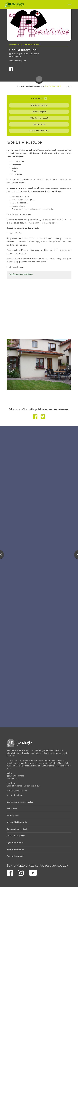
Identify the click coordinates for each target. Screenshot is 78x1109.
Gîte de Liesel (39, 124)
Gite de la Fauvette (39, 105)
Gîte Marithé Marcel (39, 118)
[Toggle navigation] (69, 4)
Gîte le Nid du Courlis (39, 131)
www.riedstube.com (17, 61)
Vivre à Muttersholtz (17, 823)
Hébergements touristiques (24, 44)
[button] (68, 367)
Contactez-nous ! (15, 857)
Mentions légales (15, 850)
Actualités (12, 809)
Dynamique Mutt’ (15, 843)
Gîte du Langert (39, 112)
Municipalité (13, 816)
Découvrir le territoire (18, 829)
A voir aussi (40, 98)
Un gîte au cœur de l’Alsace (20, 274)
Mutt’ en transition (16, 836)
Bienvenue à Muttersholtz (20, 802)
